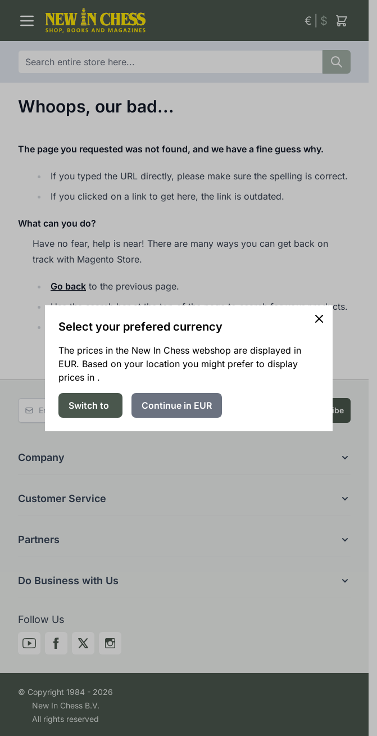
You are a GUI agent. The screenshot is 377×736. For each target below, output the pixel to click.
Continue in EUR (177, 405)
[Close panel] (319, 318)
